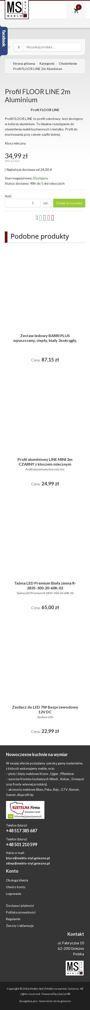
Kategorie (46, 63)
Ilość (8, 196)
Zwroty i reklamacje (20, 926)
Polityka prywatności (21, 912)
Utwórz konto (15, 887)
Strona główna (24, 63)
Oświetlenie (68, 63)
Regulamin (13, 919)
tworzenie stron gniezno (55, 1001)
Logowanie (13, 894)
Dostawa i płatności (20, 906)
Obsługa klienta (17, 880)
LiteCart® (63, 994)
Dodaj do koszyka (69, 203)
